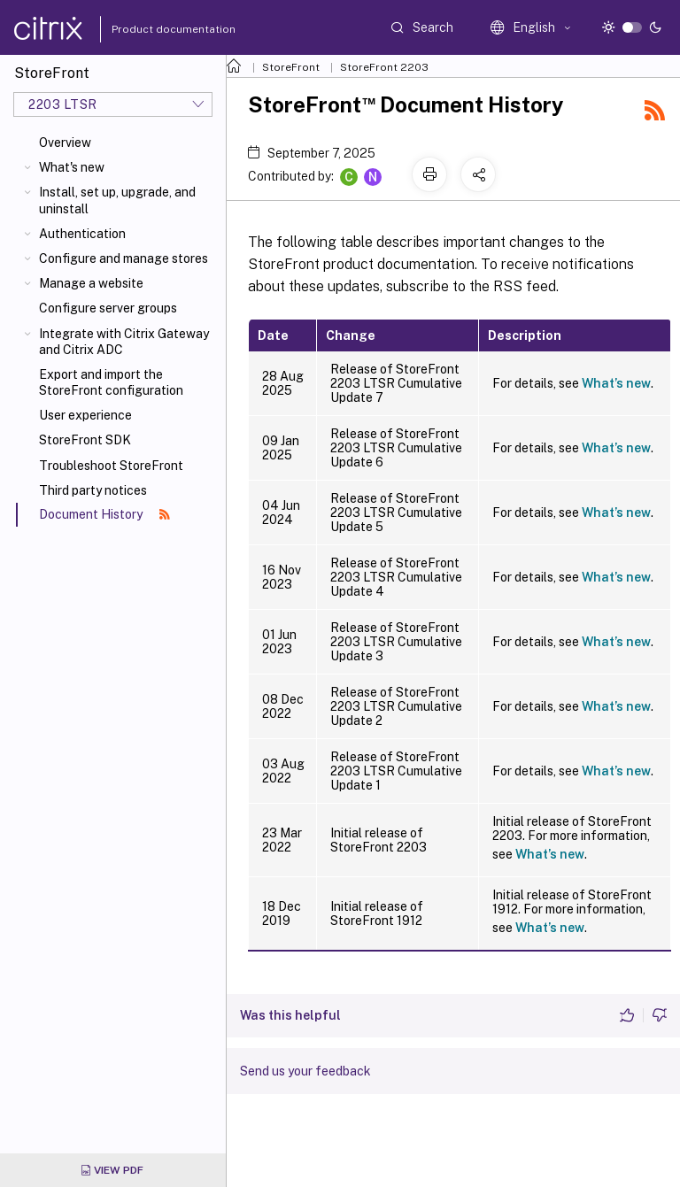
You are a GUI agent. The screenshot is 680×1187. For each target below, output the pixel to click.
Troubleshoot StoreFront (111, 466)
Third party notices (93, 490)
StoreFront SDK (85, 440)
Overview (65, 142)
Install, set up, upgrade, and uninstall (117, 200)
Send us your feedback (305, 1071)
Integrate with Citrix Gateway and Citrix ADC (124, 342)
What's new (71, 167)
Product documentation (151, 29)
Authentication (82, 234)
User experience (85, 415)
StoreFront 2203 (384, 67)
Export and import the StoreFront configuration (111, 382)
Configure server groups (108, 308)
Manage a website (91, 283)
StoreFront (291, 67)
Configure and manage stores (123, 258)
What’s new (616, 383)
